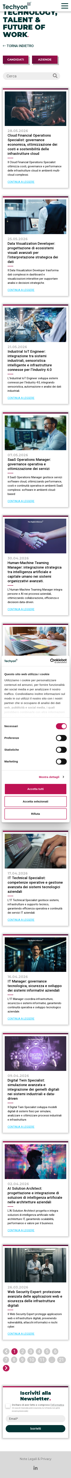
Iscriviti (35, 1428)
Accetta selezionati (35, 801)
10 (31, 1359)
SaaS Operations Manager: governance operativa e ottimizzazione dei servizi (29, 464)
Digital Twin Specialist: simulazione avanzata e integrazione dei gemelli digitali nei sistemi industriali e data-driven (33, 1089)
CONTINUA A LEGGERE (21, 181)
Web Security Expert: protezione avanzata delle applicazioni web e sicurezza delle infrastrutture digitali (35, 1299)
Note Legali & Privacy (35, 1459)
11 (42, 1359)
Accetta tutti (35, 789)
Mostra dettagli (49, 777)
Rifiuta (35, 813)
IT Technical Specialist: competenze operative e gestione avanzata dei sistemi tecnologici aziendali (35, 885)
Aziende (44, 59)
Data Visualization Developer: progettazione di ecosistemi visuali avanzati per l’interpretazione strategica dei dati (33, 252)
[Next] (6, 1368)
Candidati (15, 59)
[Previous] (6, 1351)
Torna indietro (18, 46)
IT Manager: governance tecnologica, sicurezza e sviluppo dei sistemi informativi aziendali (35, 986)
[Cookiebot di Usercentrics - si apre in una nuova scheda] (50, 660)
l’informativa (57, 1404)
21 (61, 1359)
